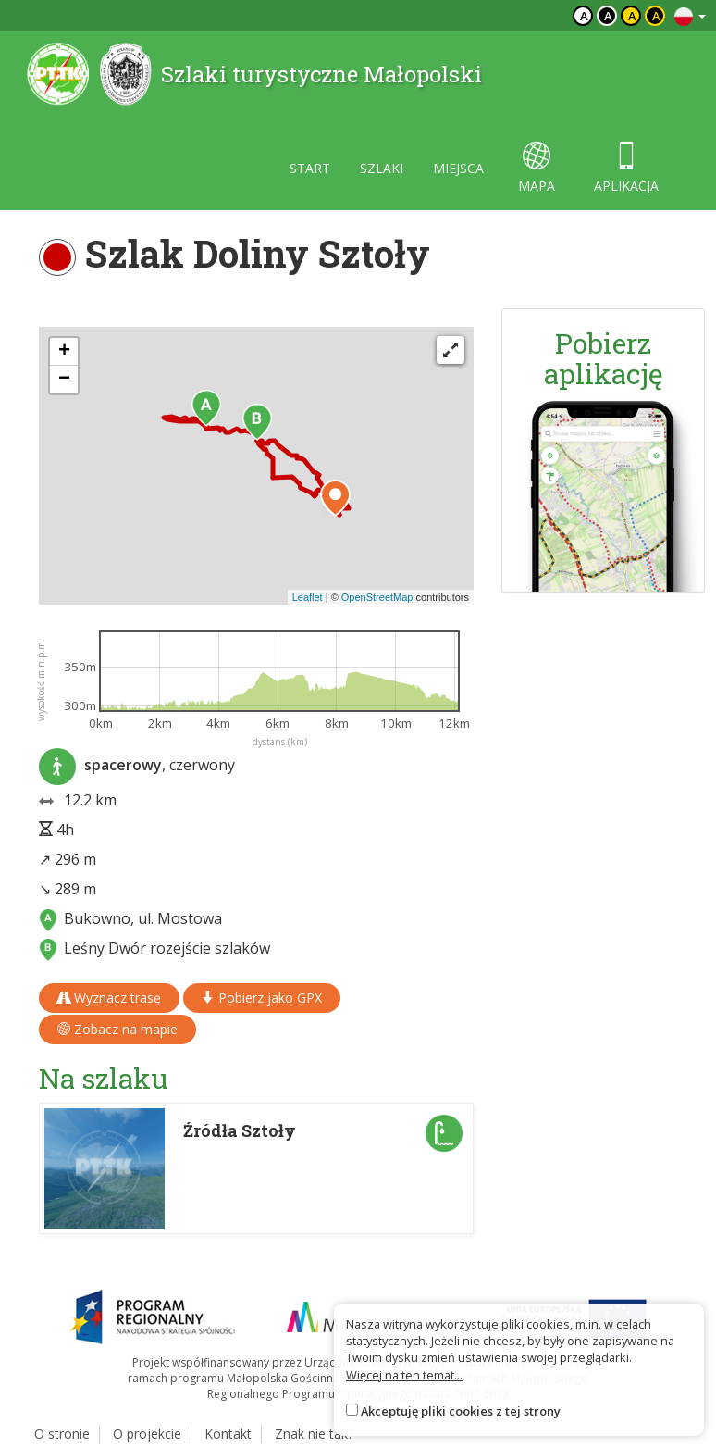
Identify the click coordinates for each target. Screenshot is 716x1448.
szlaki (381, 168)
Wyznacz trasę (109, 997)
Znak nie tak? (314, 1433)
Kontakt (228, 1433)
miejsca (458, 168)
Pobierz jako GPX (262, 997)
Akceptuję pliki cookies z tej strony (461, 1411)
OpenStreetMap (377, 597)
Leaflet (307, 597)
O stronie (62, 1433)
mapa (536, 168)
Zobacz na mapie (117, 1029)
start (310, 168)
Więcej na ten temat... (404, 1375)
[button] (206, 408)
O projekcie (147, 1433)
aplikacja (626, 168)
